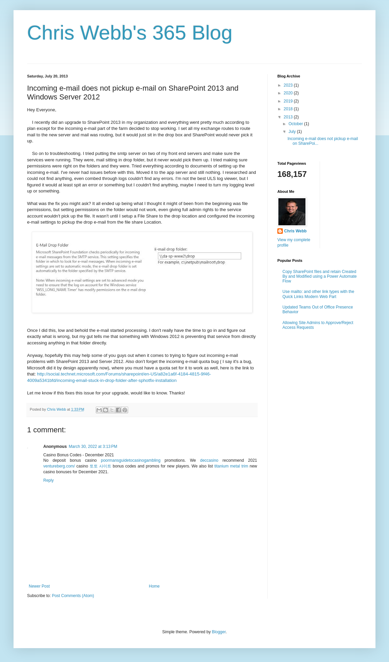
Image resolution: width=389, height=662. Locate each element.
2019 (289, 101)
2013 (289, 117)
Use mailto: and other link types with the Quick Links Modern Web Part (318, 294)
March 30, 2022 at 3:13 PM (93, 446)
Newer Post (39, 586)
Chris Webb (295, 231)
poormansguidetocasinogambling (130, 460)
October (296, 123)
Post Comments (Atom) (73, 595)
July (293, 131)
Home (154, 586)
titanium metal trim (231, 466)
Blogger (219, 632)
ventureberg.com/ (59, 466)
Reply (48, 480)
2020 (289, 93)
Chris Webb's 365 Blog (129, 32)
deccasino (209, 460)
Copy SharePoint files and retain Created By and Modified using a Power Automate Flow (319, 276)
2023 (289, 85)
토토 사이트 (100, 466)
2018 (289, 109)
